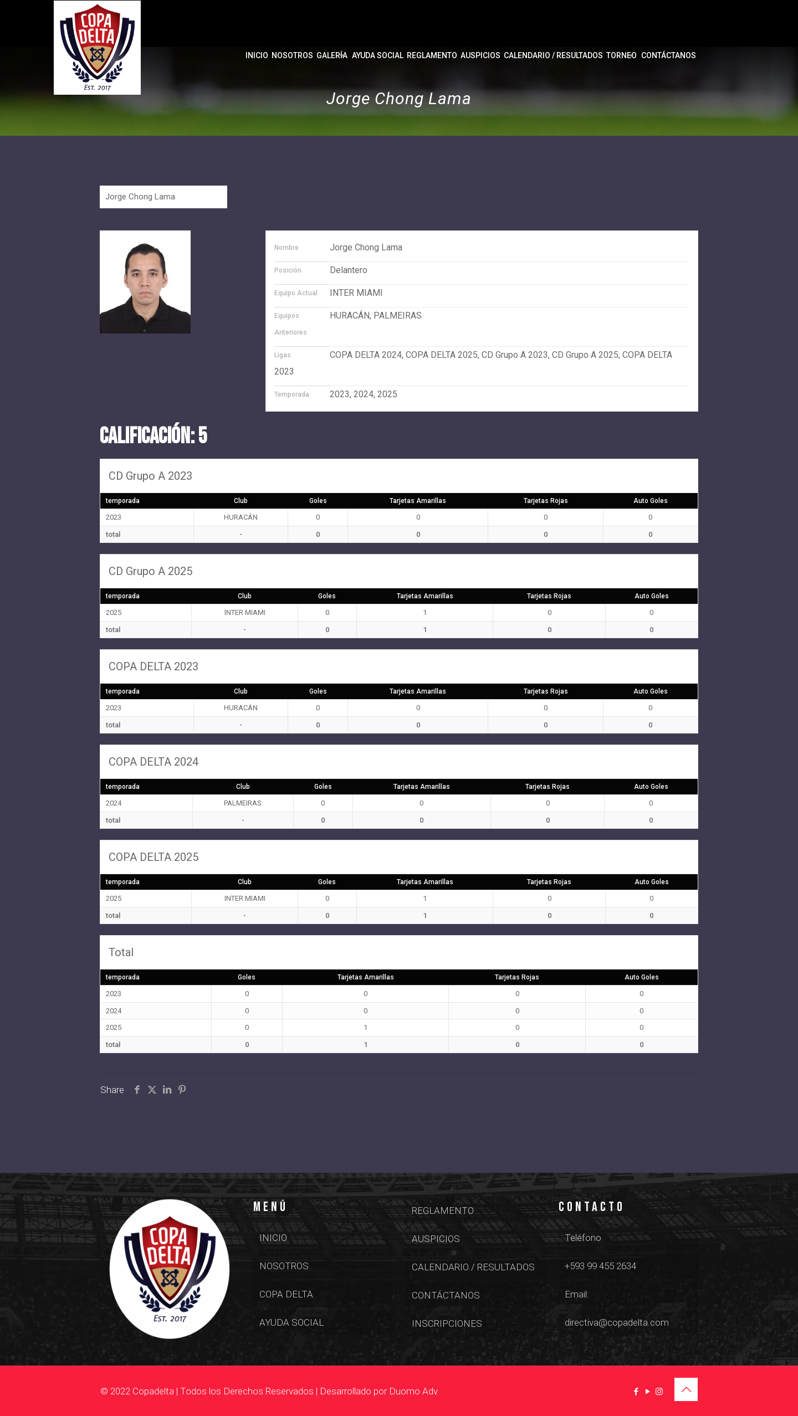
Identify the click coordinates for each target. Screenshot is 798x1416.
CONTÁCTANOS (446, 1295)
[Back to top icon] (686, 1389)
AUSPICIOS (436, 1238)
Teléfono (583, 1237)
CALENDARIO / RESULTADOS (473, 1267)
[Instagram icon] (659, 1392)
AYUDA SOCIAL (291, 1322)
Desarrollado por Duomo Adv (379, 1391)
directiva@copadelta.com (617, 1322)
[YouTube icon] (647, 1392)
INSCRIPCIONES (447, 1323)
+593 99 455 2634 (600, 1265)
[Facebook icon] (636, 1392)
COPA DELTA (286, 1294)
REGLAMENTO (443, 1210)
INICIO (273, 1237)
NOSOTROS (284, 1265)
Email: (577, 1294)
